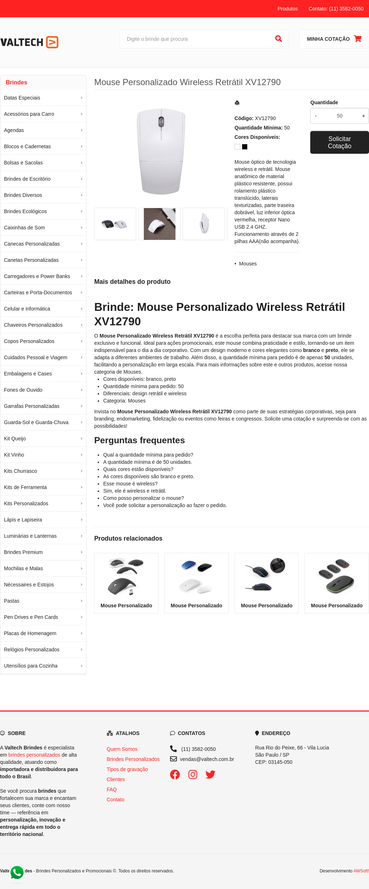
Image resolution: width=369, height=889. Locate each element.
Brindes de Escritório (27, 179)
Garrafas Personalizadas (31, 406)
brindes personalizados (34, 755)
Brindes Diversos (23, 195)
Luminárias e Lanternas (30, 536)
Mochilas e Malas (23, 568)
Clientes (116, 779)
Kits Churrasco (20, 471)
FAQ (112, 789)
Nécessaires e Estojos (29, 584)
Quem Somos (122, 749)
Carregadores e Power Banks (37, 276)
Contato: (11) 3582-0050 (336, 9)
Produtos (287, 9)
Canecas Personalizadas (32, 244)
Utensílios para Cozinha (31, 666)
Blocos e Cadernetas (27, 146)
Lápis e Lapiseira (23, 520)
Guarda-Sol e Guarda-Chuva (36, 422)
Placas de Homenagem (30, 633)
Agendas (14, 130)
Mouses (248, 264)
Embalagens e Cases (28, 374)
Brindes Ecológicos (25, 211)
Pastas (11, 601)
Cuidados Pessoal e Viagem (35, 357)
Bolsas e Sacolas (23, 163)
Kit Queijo (15, 438)
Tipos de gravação (127, 769)
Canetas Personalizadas (31, 260)
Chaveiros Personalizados (33, 325)
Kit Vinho (14, 455)
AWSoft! (361, 870)
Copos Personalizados (29, 341)
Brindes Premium (23, 552)
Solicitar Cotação (339, 142)
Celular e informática (27, 309)
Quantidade (324, 102)
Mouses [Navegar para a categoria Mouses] (132, 372)
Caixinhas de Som (24, 227)
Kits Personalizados (26, 503)
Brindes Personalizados (133, 759)
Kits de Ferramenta (25, 487)
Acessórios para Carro (29, 114)
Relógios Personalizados (31, 649)
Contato (115, 799)
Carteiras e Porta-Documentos (38, 292)
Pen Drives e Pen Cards (31, 617)
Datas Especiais (22, 98)
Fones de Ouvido (23, 390)
